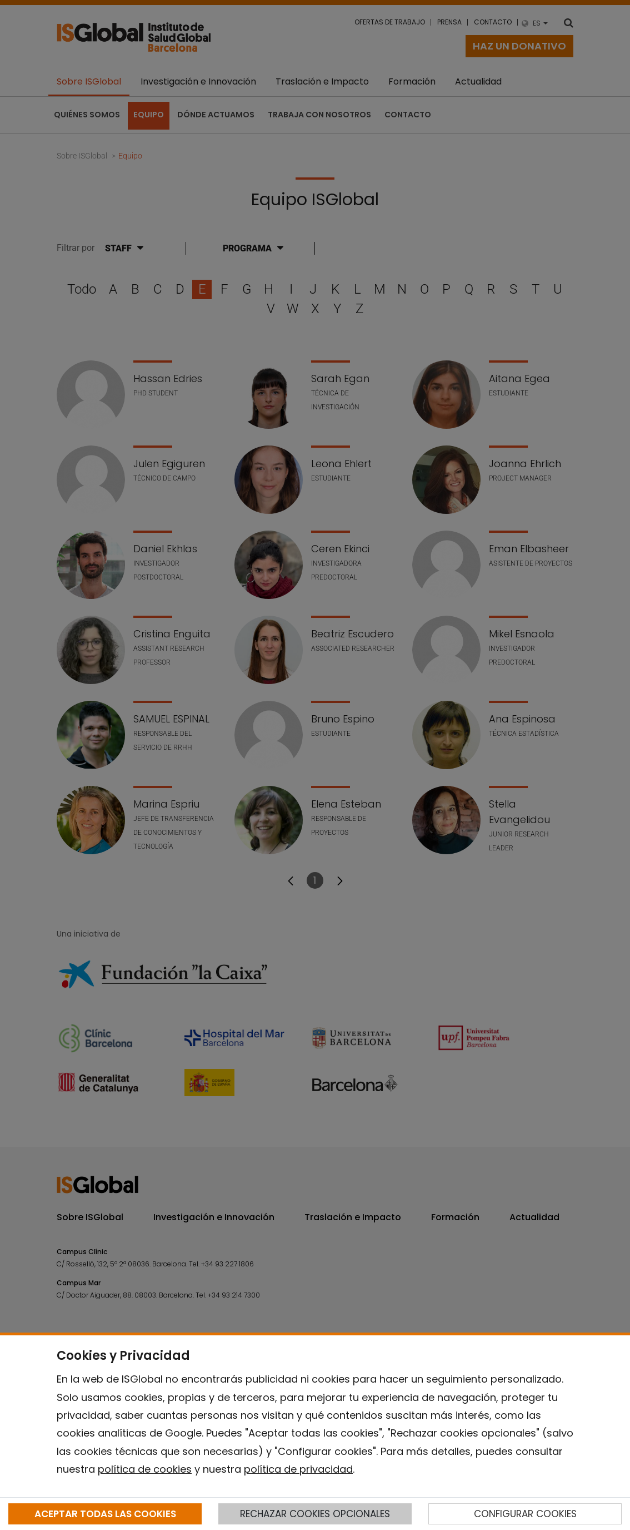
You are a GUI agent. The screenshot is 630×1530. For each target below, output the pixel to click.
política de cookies (145, 1469)
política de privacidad (298, 1469)
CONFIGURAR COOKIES (525, 1514)
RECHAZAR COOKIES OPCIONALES (315, 1514)
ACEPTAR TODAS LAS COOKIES (105, 1514)
